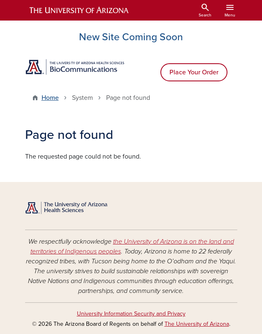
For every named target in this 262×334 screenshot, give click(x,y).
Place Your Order (193, 72)
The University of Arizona (197, 323)
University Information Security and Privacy (131, 313)
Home (50, 98)
